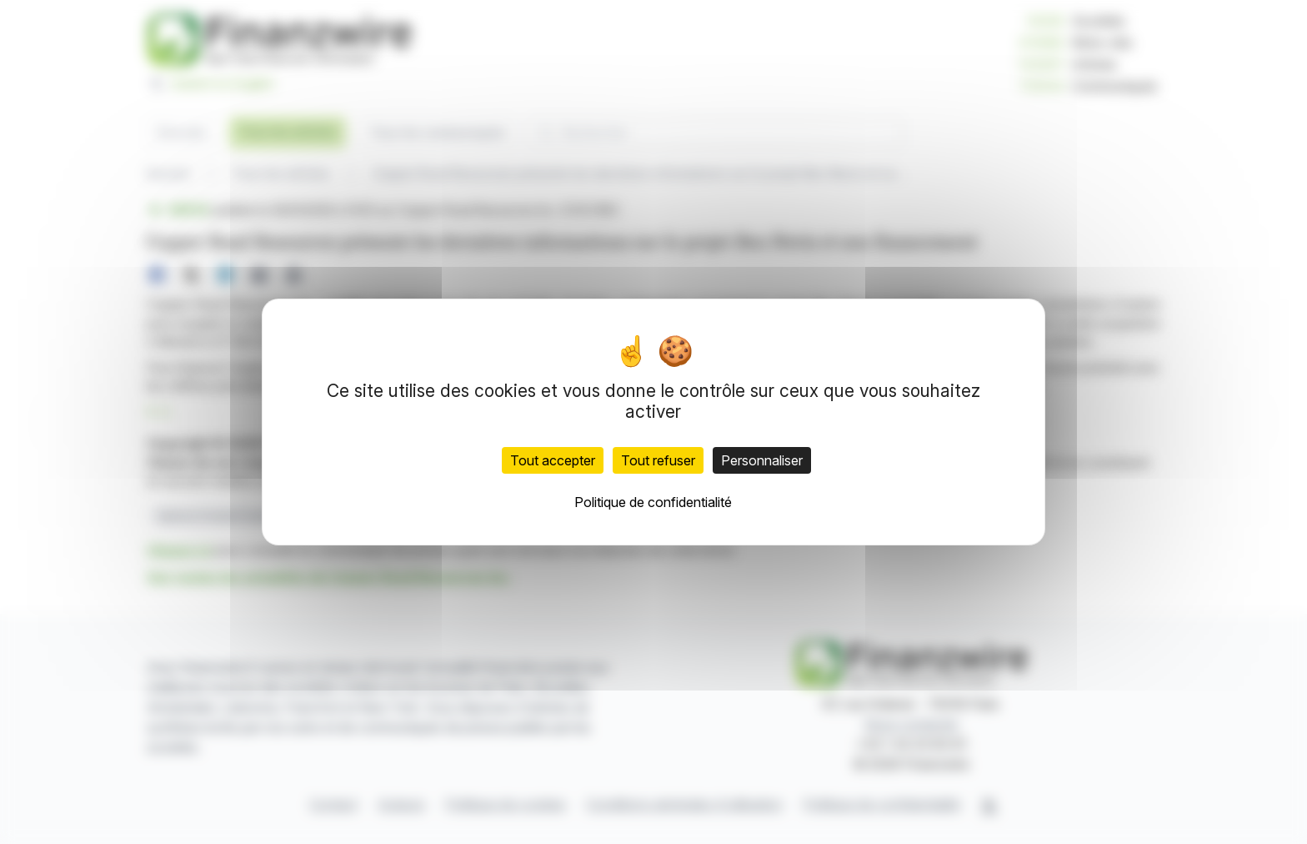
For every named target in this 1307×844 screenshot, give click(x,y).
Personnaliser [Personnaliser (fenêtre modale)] (762, 460)
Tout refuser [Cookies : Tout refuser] (658, 460)
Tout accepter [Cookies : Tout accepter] (552, 460)
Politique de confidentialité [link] (653, 502)
